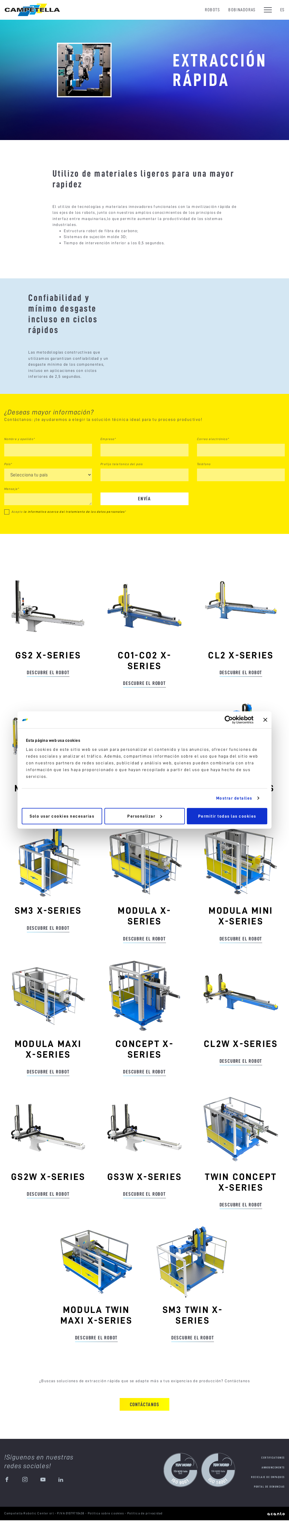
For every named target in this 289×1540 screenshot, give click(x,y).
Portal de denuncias (269, 1506)
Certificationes (273, 1477)
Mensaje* (11, 508)
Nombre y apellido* (19, 458)
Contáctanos (144, 1424)
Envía (144, 518)
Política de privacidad (145, 1533)
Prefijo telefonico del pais (121, 483)
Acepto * (69, 531)
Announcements (273, 1487)
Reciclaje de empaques (268, 1496)
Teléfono (204, 483)
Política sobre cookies (106, 1533)
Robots (212, 9)
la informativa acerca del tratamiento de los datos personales (74, 531)
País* (8, 483)
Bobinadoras (242, 9)
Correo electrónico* (213, 458)
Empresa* (108, 458)
